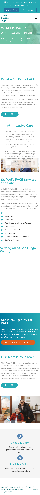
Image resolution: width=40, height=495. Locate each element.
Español (8, 6)
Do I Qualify (9, 385)
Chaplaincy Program (12, 240)
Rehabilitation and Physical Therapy (18, 223)
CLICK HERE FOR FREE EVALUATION (18, 342)
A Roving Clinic (10, 233)
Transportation (10, 226)
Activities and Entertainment (15, 230)
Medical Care (9, 213)
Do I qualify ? (28, 10)
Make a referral (11, 10)
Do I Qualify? (9, 114)
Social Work (9, 216)
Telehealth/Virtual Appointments (17, 236)
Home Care (9, 219)
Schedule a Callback (20, 464)
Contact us (31, 6)
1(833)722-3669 (19, 6)
